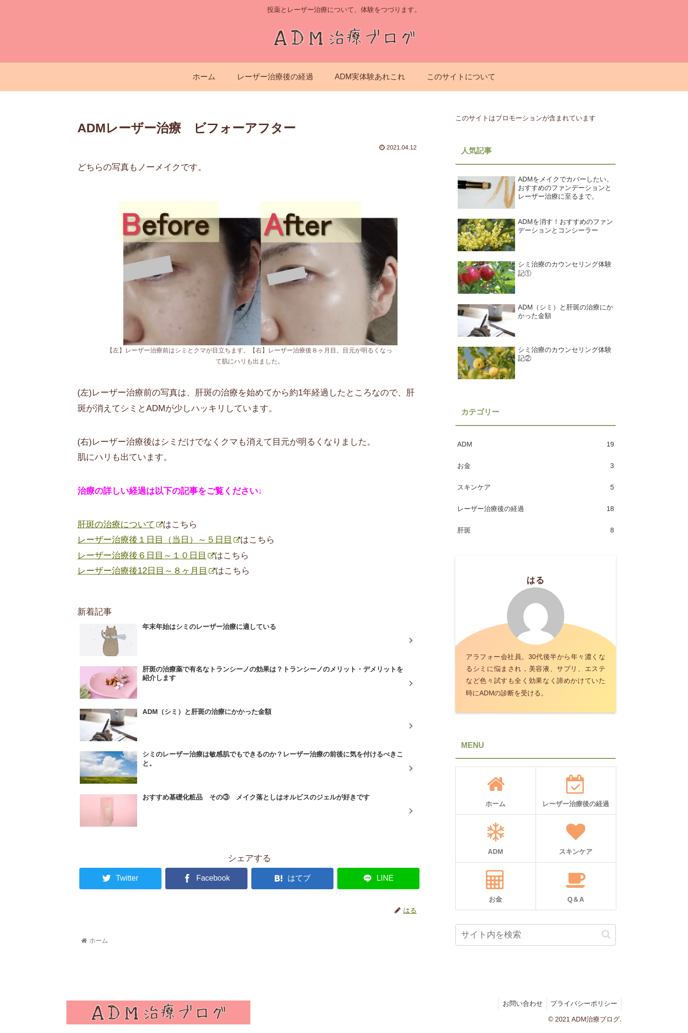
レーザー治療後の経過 (535, 509)
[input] (535, 935)
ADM (535, 444)
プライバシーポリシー (582, 1003)
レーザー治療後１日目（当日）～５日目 (158, 539)
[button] (606, 934)
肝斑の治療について (120, 524)
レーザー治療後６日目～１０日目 (146, 555)
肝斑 (535, 530)
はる (536, 580)
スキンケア (535, 487)
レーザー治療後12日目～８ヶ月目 (146, 570)
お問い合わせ (519, 1003)
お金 (535, 466)
